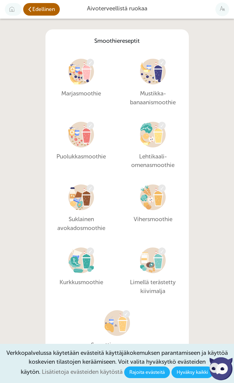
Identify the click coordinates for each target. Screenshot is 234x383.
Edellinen (43, 9)
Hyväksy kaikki (192, 372)
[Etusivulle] (13, 9)
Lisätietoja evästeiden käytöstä (82, 371)
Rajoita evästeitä (147, 372)
